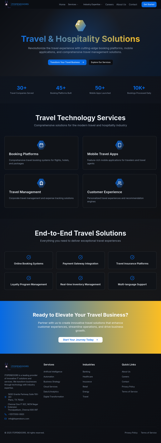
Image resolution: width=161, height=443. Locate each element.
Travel (85, 396)
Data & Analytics (51, 391)
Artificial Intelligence (53, 371)
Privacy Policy (128, 386)
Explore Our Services (101, 62)
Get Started (149, 4)
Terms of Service (130, 391)
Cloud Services (50, 386)
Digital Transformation (54, 396)
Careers (109, 4)
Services (73, 4)
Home (62, 4)
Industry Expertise (93, 4)
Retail (85, 386)
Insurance (87, 381)
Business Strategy (52, 381)
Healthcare (88, 376)
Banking (86, 371)
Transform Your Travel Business (67, 62)
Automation (49, 376)
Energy (86, 391)
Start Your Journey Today (80, 339)
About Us (121, 4)
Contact (133, 4)
